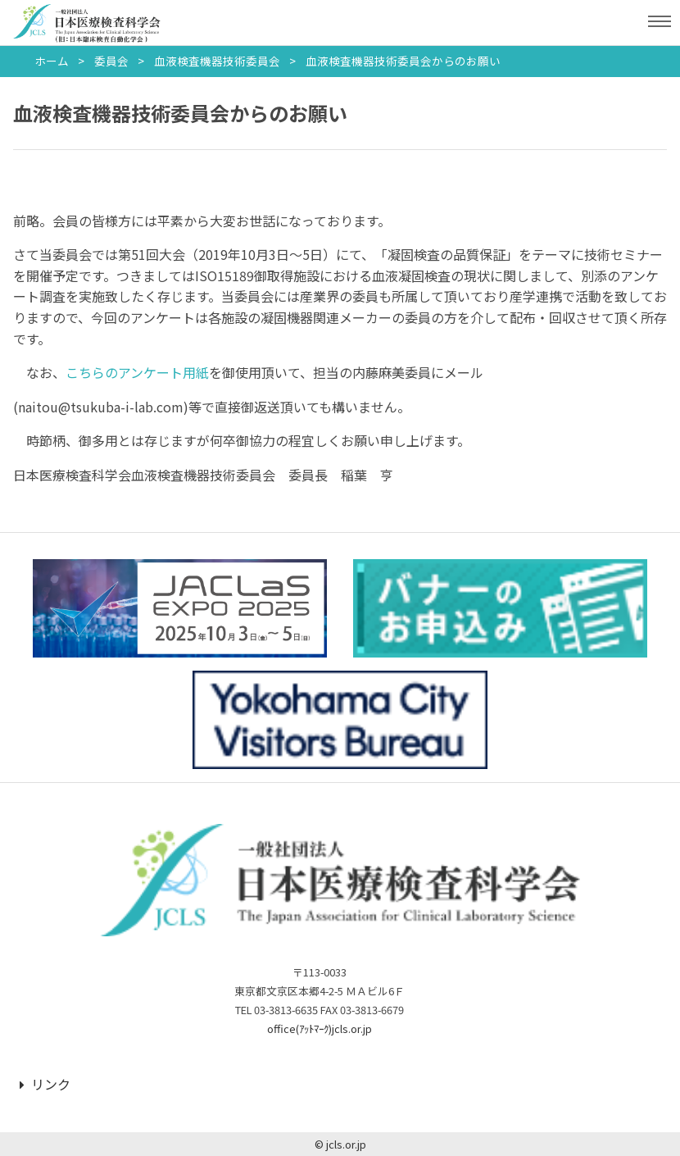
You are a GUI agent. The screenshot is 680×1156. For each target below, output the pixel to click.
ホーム (51, 60)
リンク (45, 1084)
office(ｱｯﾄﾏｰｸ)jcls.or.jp (319, 1028)
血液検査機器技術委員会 (217, 60)
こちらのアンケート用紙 (137, 372)
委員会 (111, 60)
